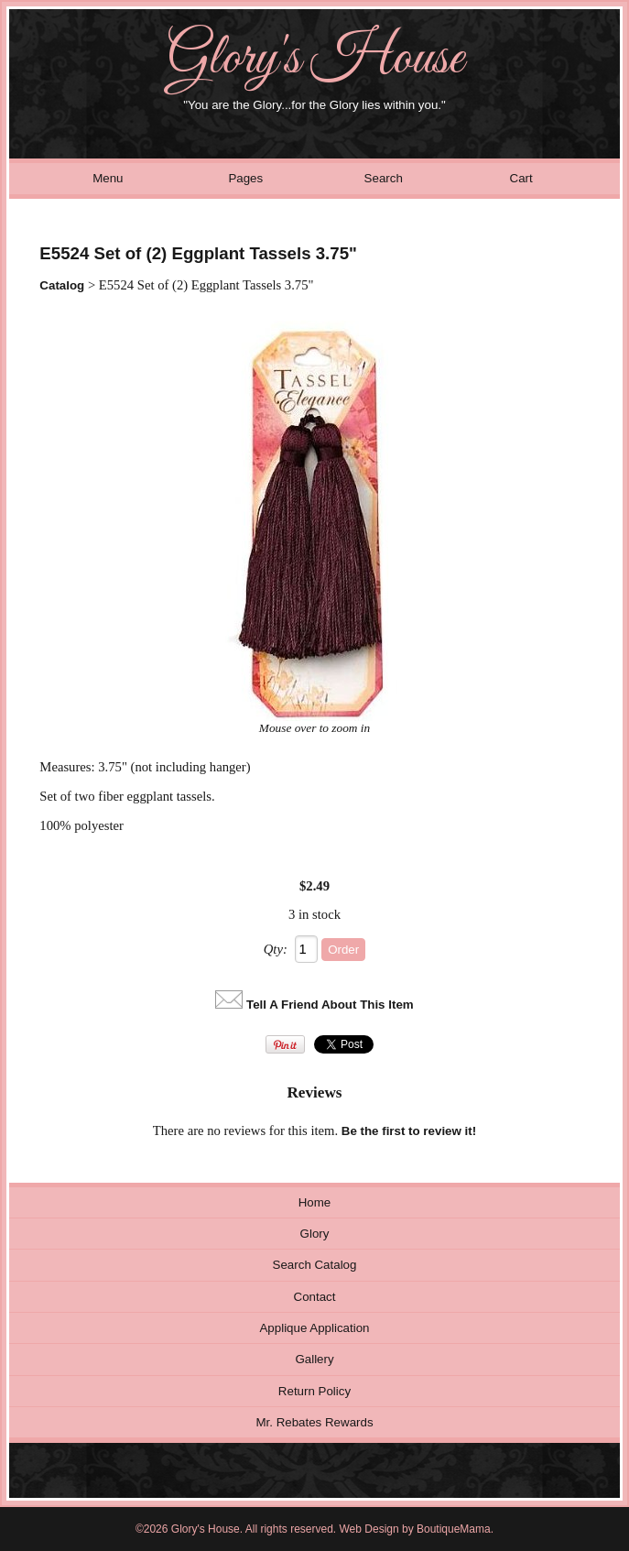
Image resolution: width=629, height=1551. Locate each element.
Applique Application (314, 1328)
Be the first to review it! (409, 1131)
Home (314, 1202)
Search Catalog (315, 1265)
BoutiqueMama (454, 1529)
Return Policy (314, 1391)
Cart (521, 178)
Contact (315, 1297)
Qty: (275, 949)
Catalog (61, 285)
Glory (315, 1233)
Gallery (314, 1359)
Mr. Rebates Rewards (314, 1422)
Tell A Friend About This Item (330, 1004)
